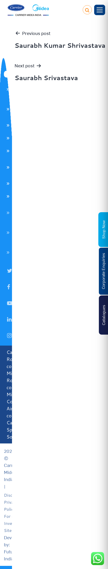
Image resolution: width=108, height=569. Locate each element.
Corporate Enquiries (103, 271)
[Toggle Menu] (100, 9)
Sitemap (12, 530)
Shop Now (103, 229)
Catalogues (103, 315)
